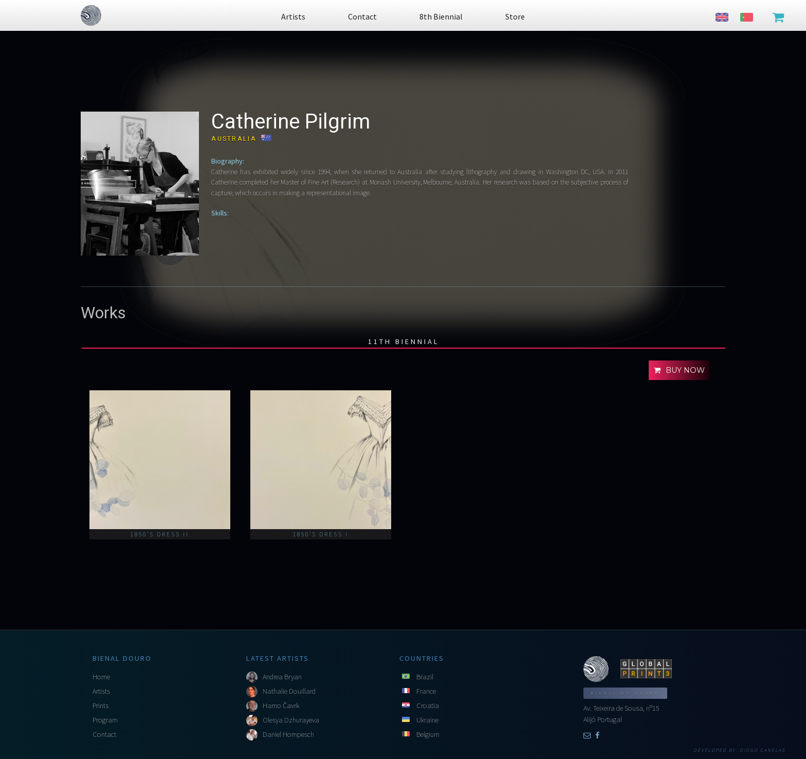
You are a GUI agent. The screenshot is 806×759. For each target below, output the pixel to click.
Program (105, 720)
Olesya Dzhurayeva (291, 720)
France (426, 691)
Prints (100, 705)
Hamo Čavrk (281, 705)
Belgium (427, 734)
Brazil (424, 676)
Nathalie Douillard (289, 691)
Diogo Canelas (762, 750)
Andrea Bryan (282, 676)
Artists (101, 691)
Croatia (427, 705)
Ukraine (427, 720)
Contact (104, 734)
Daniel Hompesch (288, 734)
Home (101, 676)
